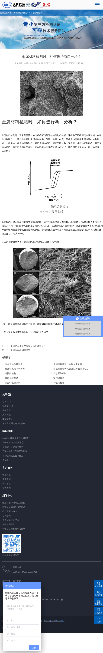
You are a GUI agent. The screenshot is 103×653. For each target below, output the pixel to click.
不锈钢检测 (58, 382)
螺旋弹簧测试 (11, 378)
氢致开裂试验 (60, 373)
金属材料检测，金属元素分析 (67, 364)
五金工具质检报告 (14, 364)
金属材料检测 (15, 121)
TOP (98, 622)
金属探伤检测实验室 (20, 350)
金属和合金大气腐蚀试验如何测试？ (28, 346)
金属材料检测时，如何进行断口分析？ (40, 63)
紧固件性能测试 (12, 382)
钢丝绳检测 (58, 378)
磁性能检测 (10, 373)
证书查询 (99, 613)
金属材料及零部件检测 (32, 13)
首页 (11, 13)
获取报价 (99, 604)
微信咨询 (99, 595)
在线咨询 (99, 586)
